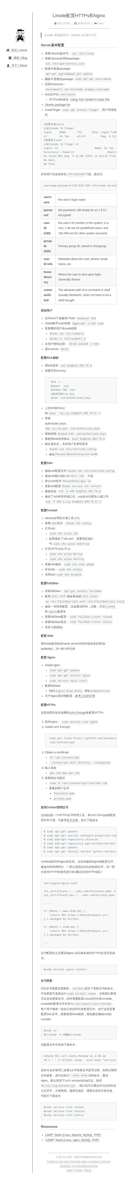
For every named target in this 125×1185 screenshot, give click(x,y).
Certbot (45, 815)
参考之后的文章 (85, 696)
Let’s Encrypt (77, 712)
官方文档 (72, 820)
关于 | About (16, 65)
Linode (78, 1170)
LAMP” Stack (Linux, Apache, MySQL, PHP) (73, 1135)
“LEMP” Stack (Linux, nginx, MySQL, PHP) (72, 1140)
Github (87, 1170)
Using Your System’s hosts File (89, 99)
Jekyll (69, 1170)
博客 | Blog (17, 57)
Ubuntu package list (57, 104)
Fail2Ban (57, 627)
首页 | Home (16, 50)
